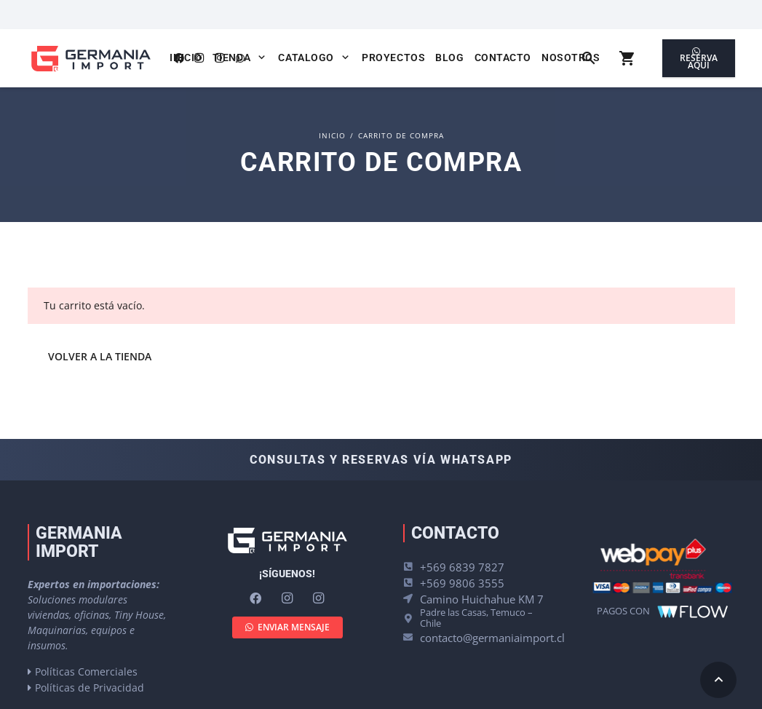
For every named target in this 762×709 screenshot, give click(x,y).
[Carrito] (627, 58)
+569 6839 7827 (462, 567)
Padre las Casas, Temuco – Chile (476, 618)
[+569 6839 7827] (412, 566)
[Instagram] (287, 598)
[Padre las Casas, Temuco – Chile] (412, 618)
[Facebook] (255, 598)
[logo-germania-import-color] (91, 58)
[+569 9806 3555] (412, 582)
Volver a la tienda (99, 356)
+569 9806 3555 (462, 583)
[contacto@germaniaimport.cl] (412, 637)
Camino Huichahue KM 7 (482, 599)
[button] (259, 57)
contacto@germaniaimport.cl (492, 637)
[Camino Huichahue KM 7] (412, 598)
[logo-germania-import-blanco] (287, 540)
